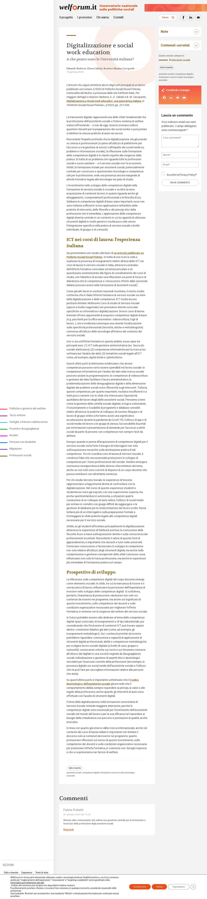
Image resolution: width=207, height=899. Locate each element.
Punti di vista (42, 872)
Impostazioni (179, 887)
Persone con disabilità (22, 441)
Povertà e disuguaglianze (24, 428)
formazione (106, 773)
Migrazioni (15, 448)
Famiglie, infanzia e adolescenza (28, 421)
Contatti (118, 17)
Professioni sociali (20, 455)
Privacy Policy (187, 174)
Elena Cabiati (94, 68)
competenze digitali (91, 773)
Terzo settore (17, 415)
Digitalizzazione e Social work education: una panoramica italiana (104, 101)
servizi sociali (118, 773)
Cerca (165, 17)
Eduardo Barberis (76, 68)
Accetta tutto (140, 887)
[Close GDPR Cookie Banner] (193, 886)
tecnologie (129, 773)
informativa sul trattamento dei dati (27, 883)
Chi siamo (102, 17)
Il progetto (66, 17)
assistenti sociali (74, 773)
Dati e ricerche (11, 872)
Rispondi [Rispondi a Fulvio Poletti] (68, 829)
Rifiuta (159, 887)
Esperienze (26, 872)
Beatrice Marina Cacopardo (119, 68)
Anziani (13, 435)
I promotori (84, 17)
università (71, 776)
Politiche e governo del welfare (27, 408)
